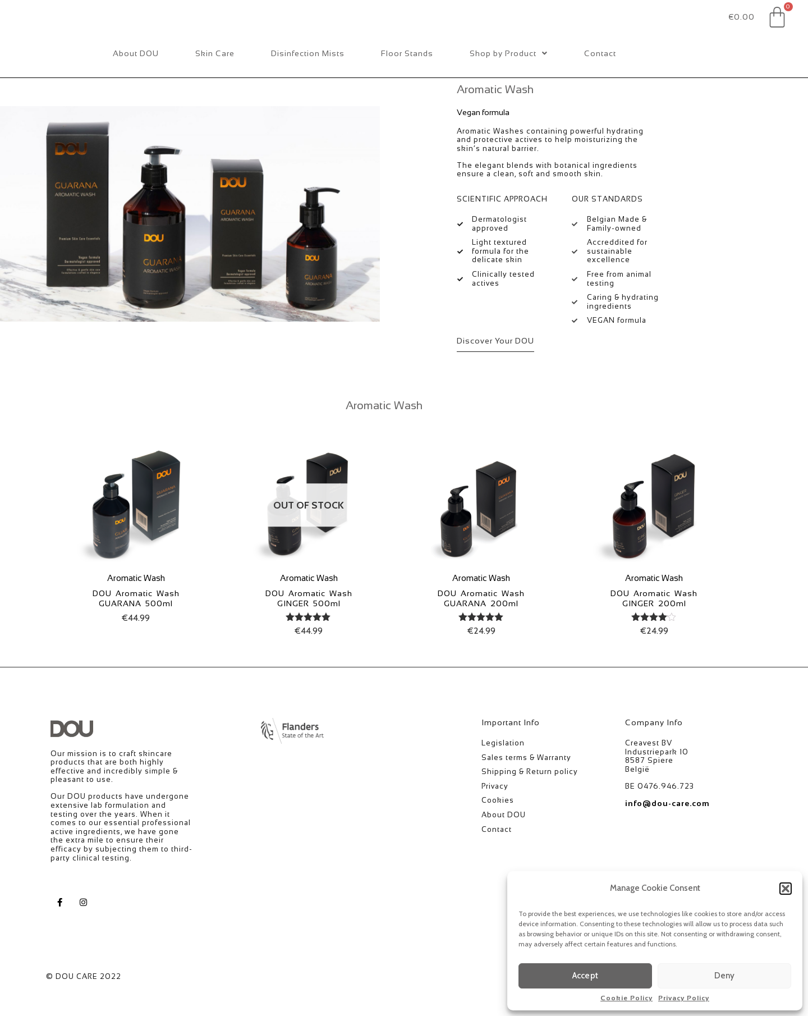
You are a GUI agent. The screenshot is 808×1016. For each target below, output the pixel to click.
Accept (585, 976)
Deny (724, 976)
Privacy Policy (683, 998)
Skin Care (215, 78)
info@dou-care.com (667, 828)
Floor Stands (407, 78)
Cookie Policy (626, 998)
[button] (785, 888)
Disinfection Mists (308, 78)
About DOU (136, 78)
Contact (600, 78)
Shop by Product (509, 78)
